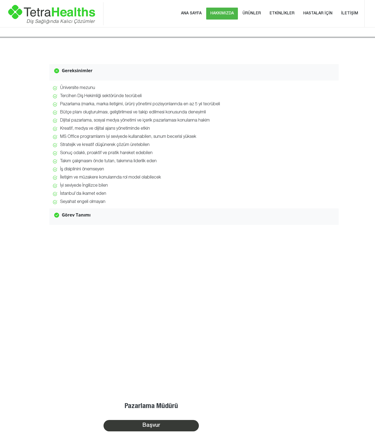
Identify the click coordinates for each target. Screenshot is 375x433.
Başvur (151, 425)
